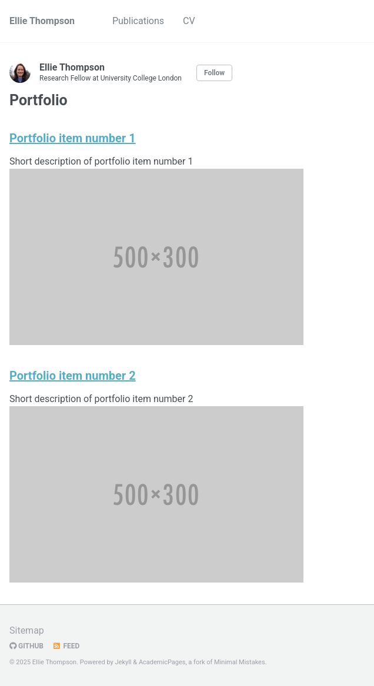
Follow (214, 73)
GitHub (26, 646)
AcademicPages (162, 662)
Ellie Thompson (42, 20)
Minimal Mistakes (239, 662)
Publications (138, 20)
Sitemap (26, 630)
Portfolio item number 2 (72, 376)
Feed (65, 646)
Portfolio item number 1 (72, 138)
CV (189, 20)
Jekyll (123, 662)
